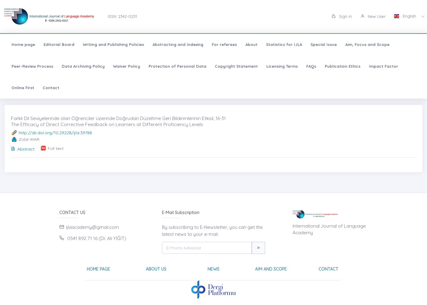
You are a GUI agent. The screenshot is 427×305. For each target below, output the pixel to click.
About (251, 44)
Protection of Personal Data (177, 66)
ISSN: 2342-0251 (122, 16)
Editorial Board (59, 44)
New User (373, 16)
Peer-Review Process (32, 66)
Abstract (22, 149)
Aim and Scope (271, 269)
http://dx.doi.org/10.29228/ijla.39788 (55, 132)
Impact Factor (383, 66)
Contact (51, 87)
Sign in (342, 16)
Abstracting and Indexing (178, 44)
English (405, 16)
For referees (224, 44)
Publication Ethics (342, 66)
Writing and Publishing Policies (113, 44)
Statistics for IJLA (284, 44)
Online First (22, 87)
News (213, 269)
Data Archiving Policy (83, 66)
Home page (23, 44)
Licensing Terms (282, 66)
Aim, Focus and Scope (367, 44)
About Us (156, 269)
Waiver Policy (126, 66)
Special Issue (323, 44)
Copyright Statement (236, 66)
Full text (56, 148)
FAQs (311, 66)
